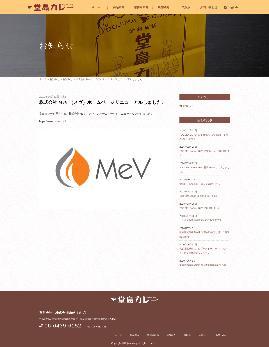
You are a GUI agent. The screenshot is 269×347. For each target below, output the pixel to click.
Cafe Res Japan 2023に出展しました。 (200, 196)
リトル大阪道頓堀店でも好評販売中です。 (201, 220)
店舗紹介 (163, 7)
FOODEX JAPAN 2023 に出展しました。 (201, 208)
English (231, 7)
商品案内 (118, 7)
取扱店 (186, 7)
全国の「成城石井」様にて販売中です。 (200, 183)
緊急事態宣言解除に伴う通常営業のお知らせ (202, 265)
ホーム (96, 7)
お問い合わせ (208, 7)
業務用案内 (141, 7)
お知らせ (186, 105)
